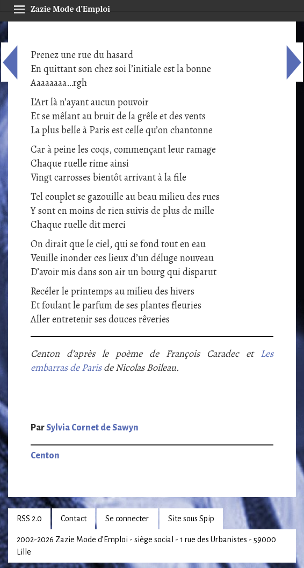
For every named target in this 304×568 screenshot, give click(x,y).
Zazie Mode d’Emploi (61, 7)
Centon (45, 456)
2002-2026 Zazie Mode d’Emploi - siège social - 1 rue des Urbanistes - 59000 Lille (146, 545)
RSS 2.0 (29, 518)
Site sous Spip (191, 518)
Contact (73, 518)
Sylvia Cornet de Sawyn (92, 428)
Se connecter (127, 518)
